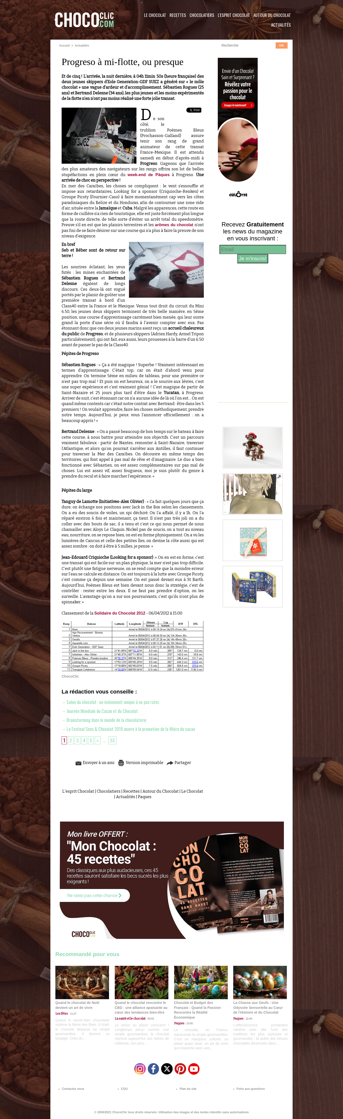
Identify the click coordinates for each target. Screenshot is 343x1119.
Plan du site (185, 1089)
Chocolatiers (202, 15)
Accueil (64, 45)
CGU (122, 1089)
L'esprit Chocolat (234, 15)
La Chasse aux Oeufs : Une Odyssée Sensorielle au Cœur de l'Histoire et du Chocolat (258, 1007)
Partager (178, 762)
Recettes (178, 15)
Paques (144, 796)
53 (112, 740)
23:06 (188, 1023)
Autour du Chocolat (272, 15)
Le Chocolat (155, 15)
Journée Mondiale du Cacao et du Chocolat (100, 711)
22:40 (247, 1018)
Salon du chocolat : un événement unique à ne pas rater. (111, 702)
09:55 (149, 1018)
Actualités (281, 25)
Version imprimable (140, 762)
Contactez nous (70, 1089)
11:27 (72, 1013)
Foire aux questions (248, 1089)
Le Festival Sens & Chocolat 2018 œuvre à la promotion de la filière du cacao (128, 729)
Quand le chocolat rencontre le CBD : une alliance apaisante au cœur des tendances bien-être (141, 1007)
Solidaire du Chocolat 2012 (119, 613)
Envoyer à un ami (94, 762)
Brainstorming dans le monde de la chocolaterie (104, 720)
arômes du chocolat (175, 225)
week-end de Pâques (148, 175)
